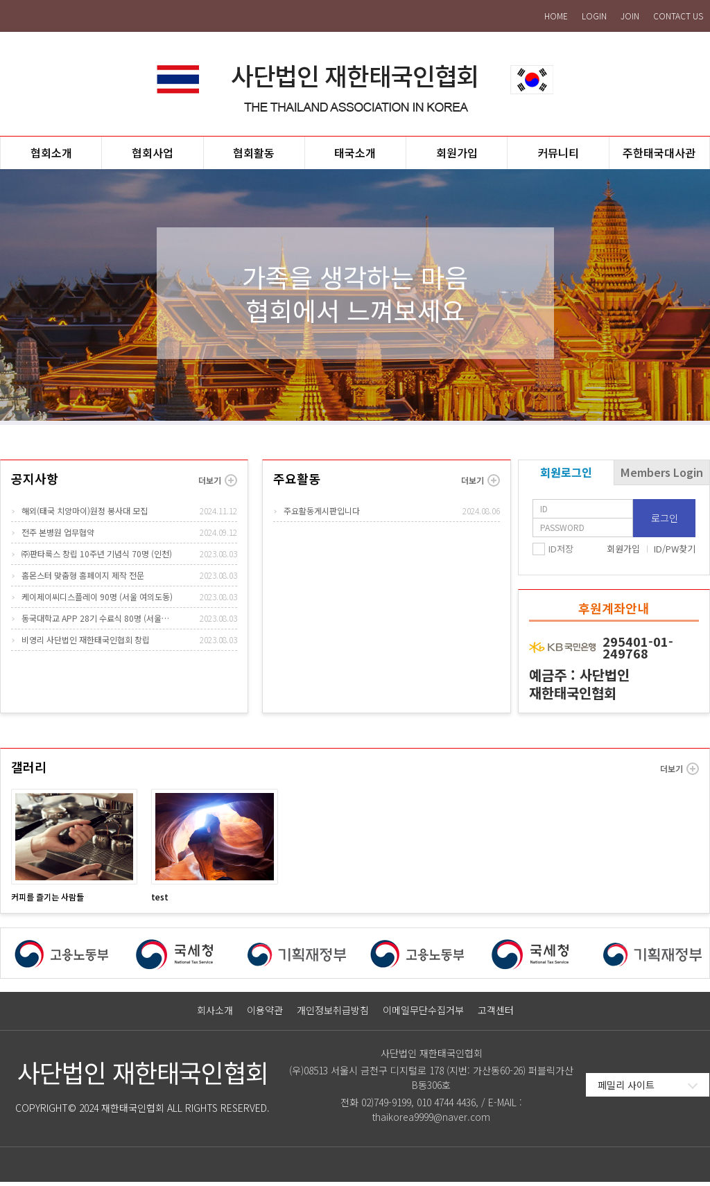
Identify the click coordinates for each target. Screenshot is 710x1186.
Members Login (662, 476)
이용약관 (265, 1014)
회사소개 (215, 1014)
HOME (556, 15)
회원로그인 (566, 476)
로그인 (664, 522)
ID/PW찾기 (674, 552)
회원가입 (623, 552)
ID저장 (560, 553)
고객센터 (496, 1014)
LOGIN (594, 15)
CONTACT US (678, 15)
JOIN (630, 15)
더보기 (217, 484)
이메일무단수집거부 (423, 1014)
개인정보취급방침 (333, 1014)
